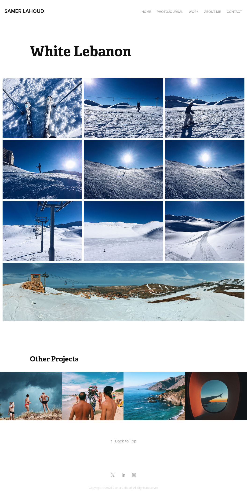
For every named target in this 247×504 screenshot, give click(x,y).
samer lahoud (24, 11)
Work (194, 11)
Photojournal (170, 11)
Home (146, 11)
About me (212, 11)
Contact (234, 11)
